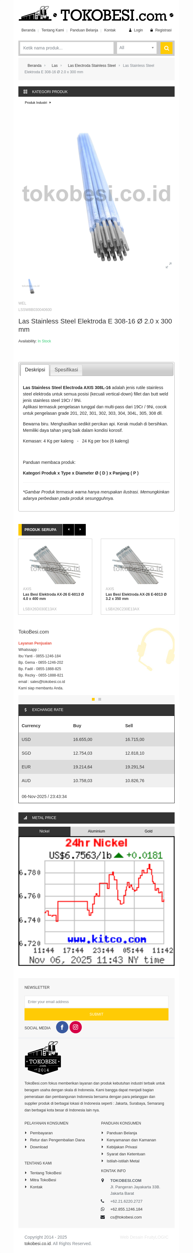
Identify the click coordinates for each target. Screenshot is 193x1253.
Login (135, 30)
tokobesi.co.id (38, 1243)
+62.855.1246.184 (126, 1209)
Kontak (109, 30)
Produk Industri (39, 102)
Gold (148, 831)
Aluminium (96, 831)
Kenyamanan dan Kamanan (128, 1139)
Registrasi (160, 30)
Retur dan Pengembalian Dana (55, 1139)
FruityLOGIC (156, 1237)
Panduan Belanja (84, 30)
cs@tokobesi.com (126, 1217)
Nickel (45, 831)
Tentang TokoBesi (43, 1172)
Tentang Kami (52, 30)
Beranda (28, 30)
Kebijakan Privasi (119, 1146)
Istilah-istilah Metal (120, 1160)
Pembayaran (39, 1132)
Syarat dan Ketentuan (123, 1153)
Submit (96, 1014)
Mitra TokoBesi (40, 1179)
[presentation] (35, 370)
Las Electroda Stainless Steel (92, 65)
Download (36, 1146)
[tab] (35, 370)
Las (55, 65)
